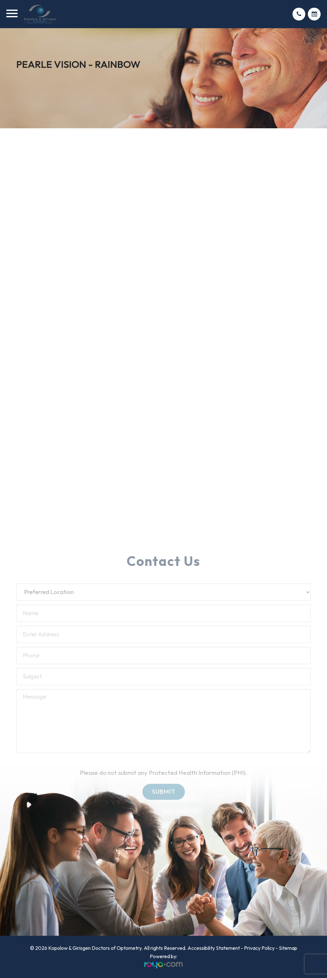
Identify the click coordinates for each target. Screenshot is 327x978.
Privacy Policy (259, 948)
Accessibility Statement (213, 948)
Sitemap (288, 948)
